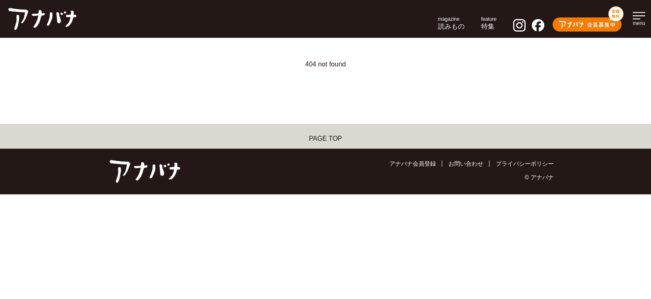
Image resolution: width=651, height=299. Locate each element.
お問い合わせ (465, 163)
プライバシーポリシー (525, 163)
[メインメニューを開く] (639, 17)
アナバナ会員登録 (412, 163)
